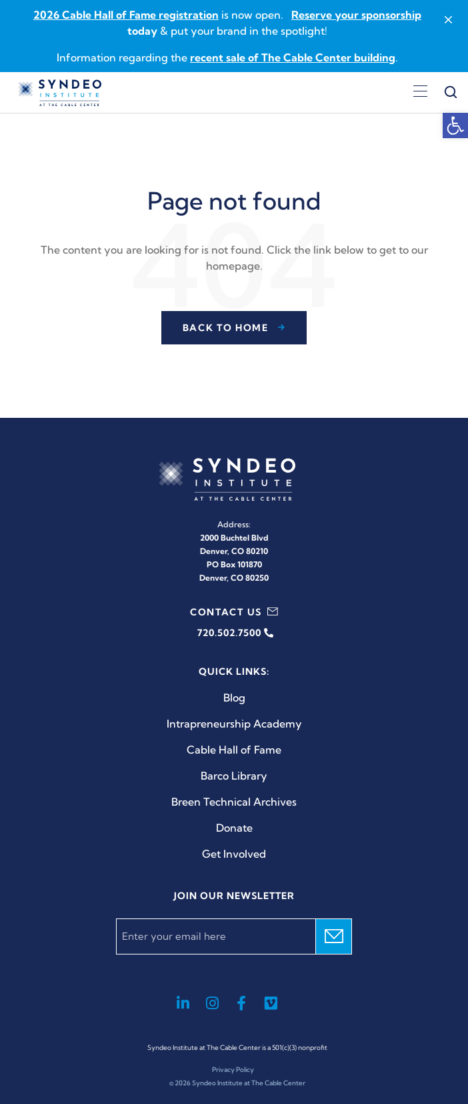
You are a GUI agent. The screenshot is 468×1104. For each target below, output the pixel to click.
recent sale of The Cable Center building (292, 57)
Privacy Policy (233, 1069)
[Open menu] (420, 93)
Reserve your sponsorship (356, 14)
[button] (455, 125)
